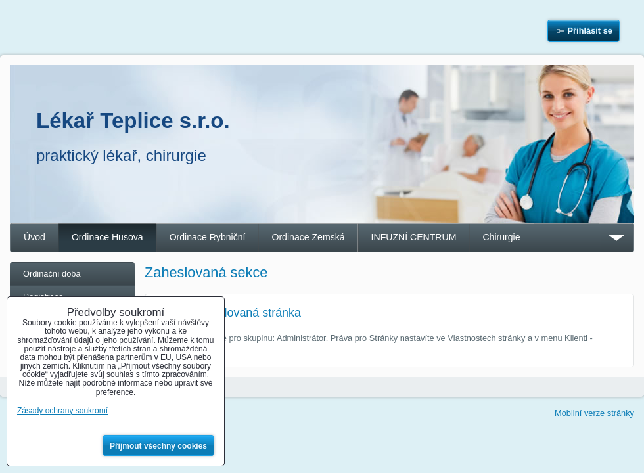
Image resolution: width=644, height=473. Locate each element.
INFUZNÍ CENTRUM (414, 237)
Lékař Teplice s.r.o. (133, 120)
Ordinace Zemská (307, 237)
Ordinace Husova (107, 237)
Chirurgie (501, 237)
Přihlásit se (590, 30)
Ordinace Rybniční (208, 237)
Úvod (34, 237)
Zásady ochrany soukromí (62, 410)
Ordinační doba (52, 274)
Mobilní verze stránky (594, 413)
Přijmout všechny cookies (158, 446)
